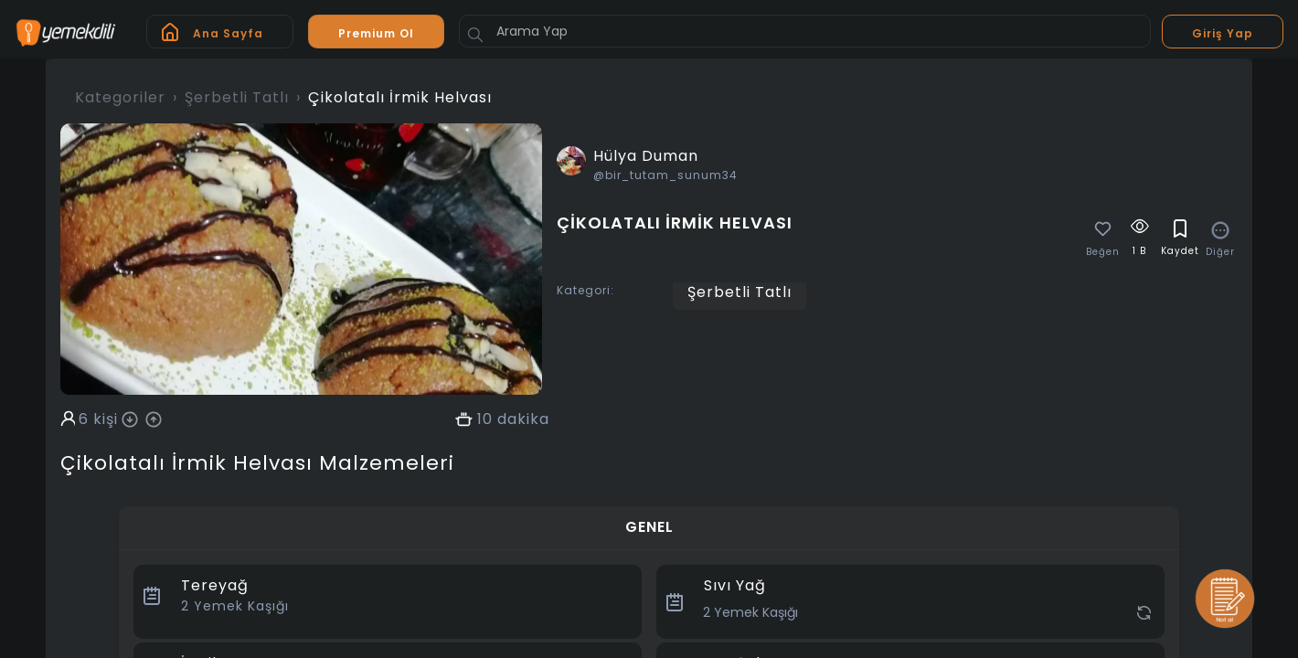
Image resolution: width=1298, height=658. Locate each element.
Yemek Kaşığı (235, 606)
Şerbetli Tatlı (237, 97)
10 (485, 419)
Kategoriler (120, 97)
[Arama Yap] (805, 31)
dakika (523, 419)
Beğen (1103, 252)
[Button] (475, 34)
